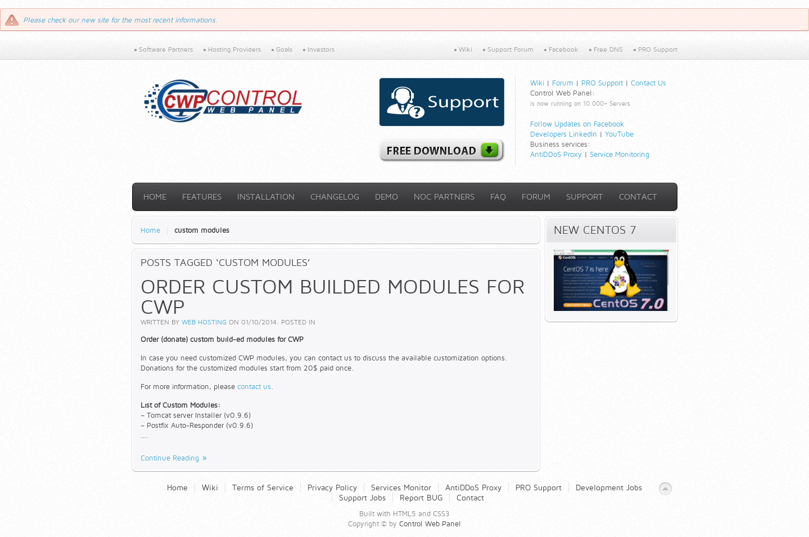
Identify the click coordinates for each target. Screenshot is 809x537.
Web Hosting (204, 322)
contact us (254, 386)
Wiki (537, 82)
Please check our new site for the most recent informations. (120, 19)
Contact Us (648, 82)
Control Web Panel (430, 523)
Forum (562, 82)
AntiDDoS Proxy (556, 154)
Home (150, 229)
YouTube (619, 133)
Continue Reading (170, 457)
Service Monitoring (619, 154)
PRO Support (602, 82)
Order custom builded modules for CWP (333, 296)
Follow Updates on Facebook (577, 123)
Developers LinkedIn (563, 133)
